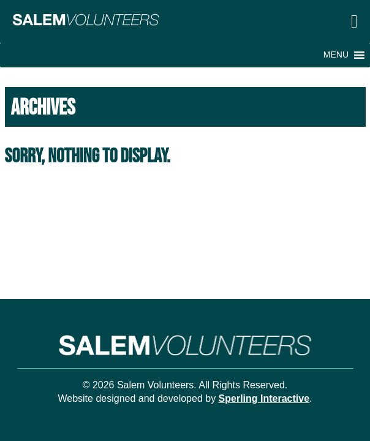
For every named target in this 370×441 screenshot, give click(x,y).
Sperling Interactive (264, 398)
